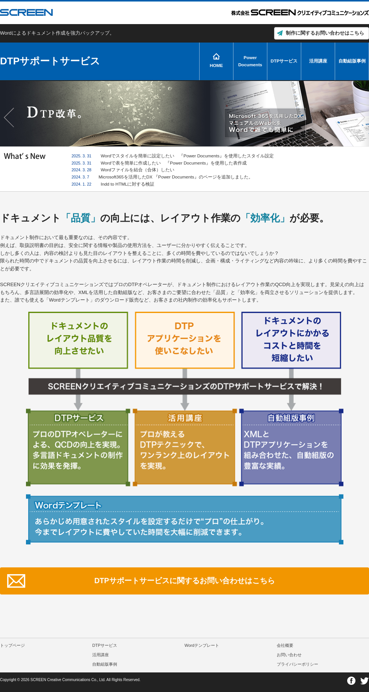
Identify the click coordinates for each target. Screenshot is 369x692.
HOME (216, 65)
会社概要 (285, 645)
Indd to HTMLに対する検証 (128, 183)
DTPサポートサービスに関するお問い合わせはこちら (185, 580)
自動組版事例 (352, 60)
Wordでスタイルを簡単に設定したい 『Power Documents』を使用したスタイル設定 (187, 155)
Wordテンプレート (201, 645)
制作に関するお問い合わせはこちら (325, 33)
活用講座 (318, 60)
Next (359, 117)
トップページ (12, 645)
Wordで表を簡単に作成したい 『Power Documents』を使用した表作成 (174, 162)
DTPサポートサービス (50, 61)
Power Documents (250, 61)
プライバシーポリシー (297, 664)
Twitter (364, 681)
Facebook (351, 681)
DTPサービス (284, 60)
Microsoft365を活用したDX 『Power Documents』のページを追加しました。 (176, 176)
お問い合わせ (289, 654)
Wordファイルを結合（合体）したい (138, 169)
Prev (10, 117)
